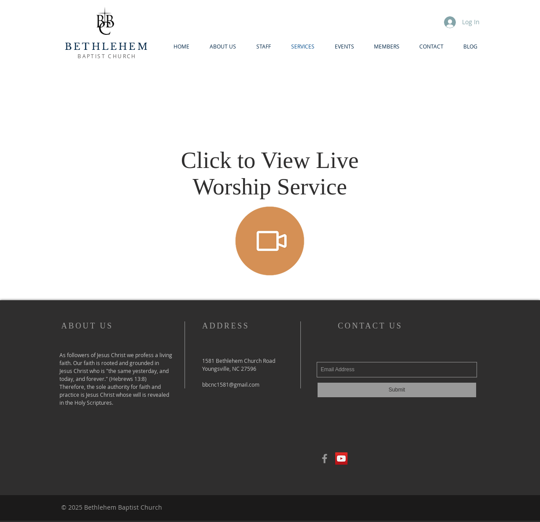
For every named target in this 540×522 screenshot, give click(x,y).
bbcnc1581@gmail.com (230, 384)
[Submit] (397, 390)
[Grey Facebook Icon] (324, 458)
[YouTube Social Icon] (341, 458)
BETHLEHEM (107, 46)
